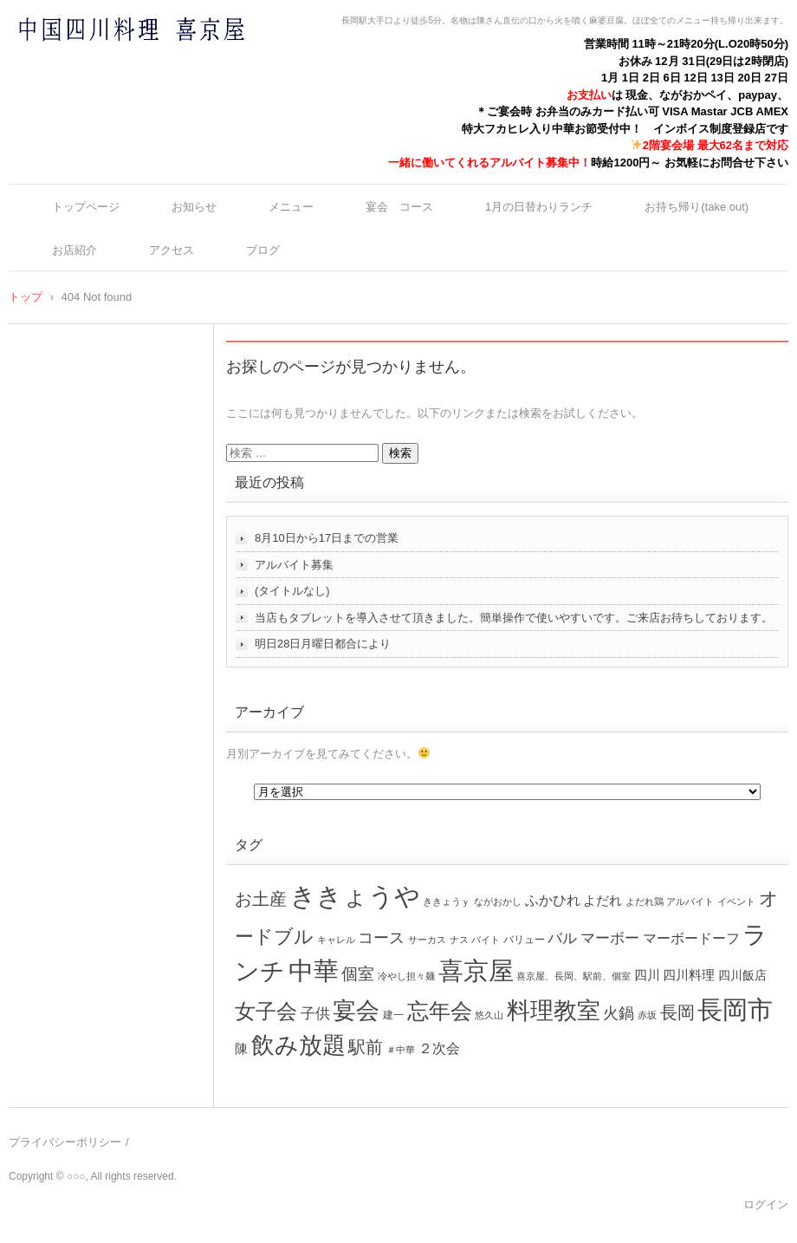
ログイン (765, 1204)
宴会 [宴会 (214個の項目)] (356, 1010)
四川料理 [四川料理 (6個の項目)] (689, 974)
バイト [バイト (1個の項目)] (485, 939)
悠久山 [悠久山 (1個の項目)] (489, 1015)
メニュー (291, 206)
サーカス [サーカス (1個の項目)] (427, 939)
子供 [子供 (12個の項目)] (315, 1013)
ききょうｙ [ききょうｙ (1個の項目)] (446, 901)
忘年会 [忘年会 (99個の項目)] (439, 1011)
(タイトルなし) (292, 590)
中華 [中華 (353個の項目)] (313, 971)
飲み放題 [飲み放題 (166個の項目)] (298, 1045)
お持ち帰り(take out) (696, 206)
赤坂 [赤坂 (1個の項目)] (647, 1015)
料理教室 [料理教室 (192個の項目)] (553, 1010)
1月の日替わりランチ (539, 206)
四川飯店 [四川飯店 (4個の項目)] (742, 975)
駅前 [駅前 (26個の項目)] (365, 1047)
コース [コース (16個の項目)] (381, 937)
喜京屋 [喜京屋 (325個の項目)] (476, 971)
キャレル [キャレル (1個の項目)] (336, 939)
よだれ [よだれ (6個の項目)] (602, 900)
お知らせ (194, 206)
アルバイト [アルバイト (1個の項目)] (690, 901)
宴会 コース (399, 206)
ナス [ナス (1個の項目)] (459, 939)
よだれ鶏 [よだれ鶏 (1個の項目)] (644, 901)
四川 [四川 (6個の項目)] (647, 974)
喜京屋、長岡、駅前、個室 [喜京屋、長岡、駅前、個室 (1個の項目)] (573, 976)
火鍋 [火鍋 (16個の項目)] (618, 1013)
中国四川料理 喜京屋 (85, 63)
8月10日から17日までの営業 (326, 537)
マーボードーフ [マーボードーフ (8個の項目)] (691, 938)
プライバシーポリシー (65, 1142)
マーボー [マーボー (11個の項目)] (609, 938)
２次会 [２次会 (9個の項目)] (439, 1048)
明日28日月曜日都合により (323, 643)
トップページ (86, 206)
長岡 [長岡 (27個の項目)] (677, 1012)
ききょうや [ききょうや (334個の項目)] (355, 896)
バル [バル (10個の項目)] (562, 938)
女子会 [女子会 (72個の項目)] (266, 1011)
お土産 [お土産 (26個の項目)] (261, 898)
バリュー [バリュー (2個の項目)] (524, 940)
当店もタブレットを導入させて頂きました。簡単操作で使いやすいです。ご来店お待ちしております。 (514, 617)
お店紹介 (74, 250)
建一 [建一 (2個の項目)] (393, 1015)
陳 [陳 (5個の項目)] (241, 1049)
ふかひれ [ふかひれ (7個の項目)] (552, 900)
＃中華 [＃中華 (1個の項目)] (400, 1050)
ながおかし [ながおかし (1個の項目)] (498, 901)
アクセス (171, 250)
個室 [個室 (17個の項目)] (357, 974)
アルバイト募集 (294, 564)
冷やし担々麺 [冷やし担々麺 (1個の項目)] (406, 976)
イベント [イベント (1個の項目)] (736, 901)
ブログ (263, 250)
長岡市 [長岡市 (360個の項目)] (735, 1009)
